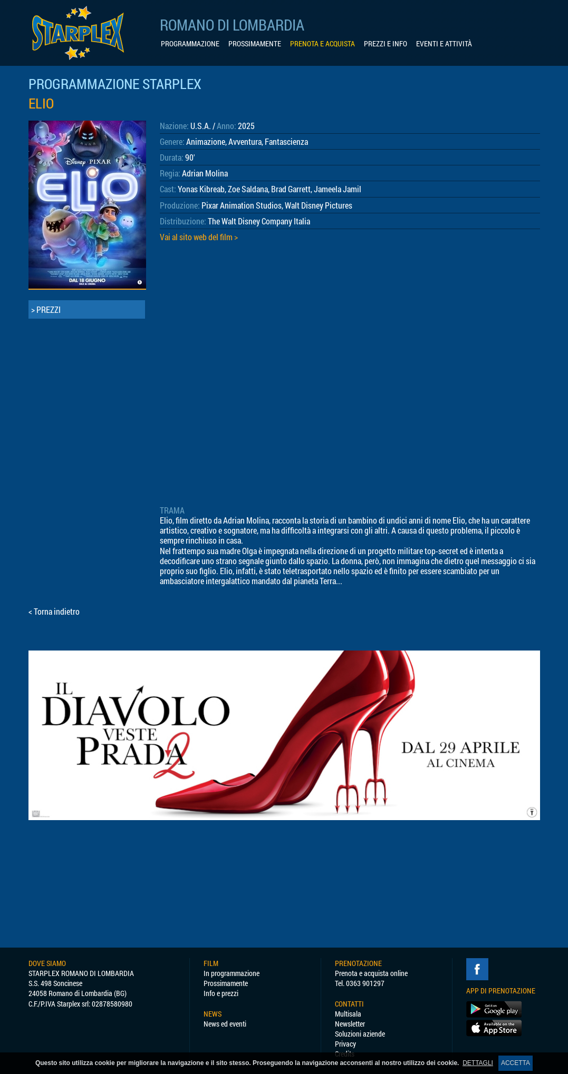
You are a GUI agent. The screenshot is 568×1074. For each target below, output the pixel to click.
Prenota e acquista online (371, 973)
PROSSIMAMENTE (254, 43)
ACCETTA (515, 1063)
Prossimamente (226, 983)
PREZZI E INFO (385, 43)
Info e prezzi (221, 993)
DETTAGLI (478, 1063)
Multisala (348, 1014)
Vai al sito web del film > (199, 236)
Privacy (345, 1044)
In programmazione (231, 973)
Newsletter (350, 1024)
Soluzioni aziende (360, 1034)
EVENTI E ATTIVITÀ (444, 43)
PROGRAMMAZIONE (190, 43)
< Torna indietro (54, 611)
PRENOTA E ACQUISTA (322, 43)
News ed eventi (225, 1024)
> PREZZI (46, 309)
